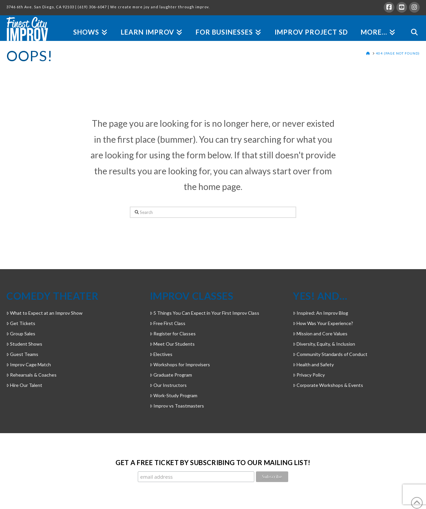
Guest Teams (22, 354)
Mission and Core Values (320, 333)
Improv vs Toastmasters (177, 406)
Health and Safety (313, 364)
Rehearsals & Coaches (31, 375)
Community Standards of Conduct (330, 354)
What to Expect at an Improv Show (44, 313)
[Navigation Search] (411, 24)
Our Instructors (168, 385)
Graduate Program (171, 375)
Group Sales (20, 333)
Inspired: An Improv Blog (320, 313)
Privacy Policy (309, 375)
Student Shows (24, 344)
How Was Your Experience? (323, 323)
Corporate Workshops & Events (328, 385)
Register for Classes (173, 333)
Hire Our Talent (24, 385)
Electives (161, 354)
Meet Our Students (172, 344)
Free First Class (167, 323)
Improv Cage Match (28, 364)
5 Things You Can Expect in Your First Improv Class (204, 313)
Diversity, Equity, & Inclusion (324, 344)
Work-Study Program (173, 395)
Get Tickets (20, 323)
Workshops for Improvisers (180, 364)
